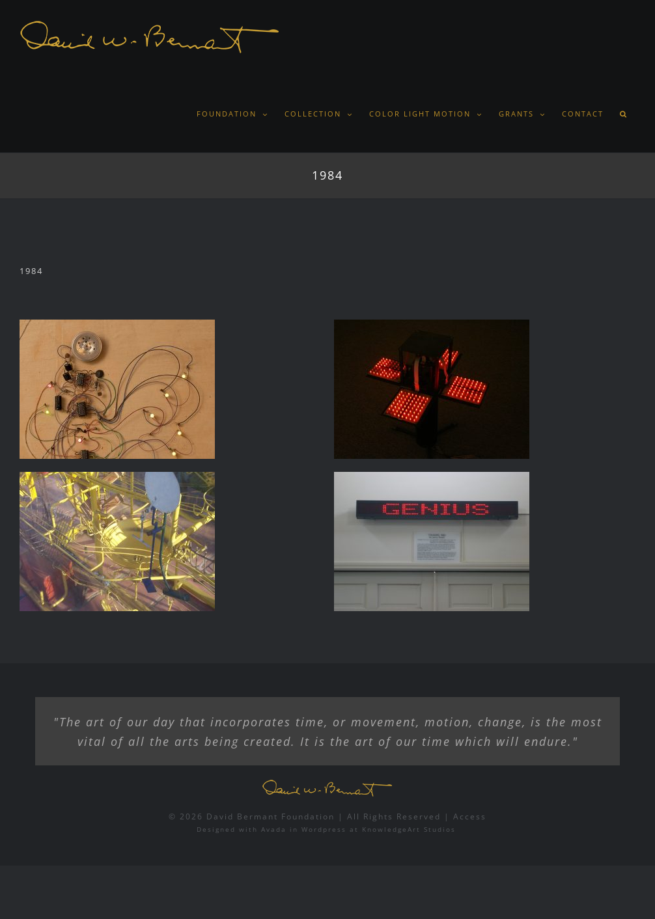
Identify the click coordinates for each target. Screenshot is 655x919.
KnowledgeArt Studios (409, 829)
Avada (273, 829)
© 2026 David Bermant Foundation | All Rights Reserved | (311, 816)
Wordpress (323, 829)
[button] (623, 113)
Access (469, 816)
